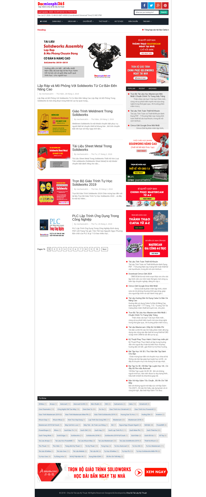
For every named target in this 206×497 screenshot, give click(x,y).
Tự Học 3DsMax (110, 451)
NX (112, 425)
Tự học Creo (43, 456)
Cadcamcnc (118, 404)
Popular (131, 89)
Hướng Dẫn (146, 415)
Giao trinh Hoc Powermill (144, 409)
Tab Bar (147, 21)
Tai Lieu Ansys (44, 441)
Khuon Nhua (57, 420)
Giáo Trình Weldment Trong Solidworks (92, 113)
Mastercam (117, 420)
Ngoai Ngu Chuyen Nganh (129, 425)
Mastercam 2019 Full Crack (49, 425)
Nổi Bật (147, 425)
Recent (142, 89)
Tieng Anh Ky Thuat (72, 446)
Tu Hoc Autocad (120, 446)
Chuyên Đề (88, 21)
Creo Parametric (45, 409)
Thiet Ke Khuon (150, 441)
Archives (152, 89)
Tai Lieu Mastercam (105, 441)
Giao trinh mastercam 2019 (49, 415)
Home (43, 21)
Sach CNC (84, 430)
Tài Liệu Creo (61, 451)
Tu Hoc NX (136, 446)
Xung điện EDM (95, 456)
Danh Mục (57, 21)
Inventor (159, 415)
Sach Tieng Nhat (45, 435)
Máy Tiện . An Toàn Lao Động (94, 425)
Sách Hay (73, 21)
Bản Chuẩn (133, 21)
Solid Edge (61, 435)
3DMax (41, 404)
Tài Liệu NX (94, 451)
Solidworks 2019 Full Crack (115, 435)
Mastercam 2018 (134, 420)
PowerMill (160, 425)
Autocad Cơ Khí (79, 404)
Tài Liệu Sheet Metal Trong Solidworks (92, 147)
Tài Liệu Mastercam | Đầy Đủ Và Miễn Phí (146, 327)
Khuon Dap (43, 420)
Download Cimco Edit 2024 (140, 274)
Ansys (52, 404)
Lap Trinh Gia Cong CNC (97, 420)
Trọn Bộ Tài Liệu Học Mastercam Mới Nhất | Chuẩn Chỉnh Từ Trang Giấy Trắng (147, 95)
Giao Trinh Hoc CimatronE (119, 409)
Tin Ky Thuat (89, 446)
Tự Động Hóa (59, 456)
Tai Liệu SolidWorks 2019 (129, 441)
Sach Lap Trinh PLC (115, 430)
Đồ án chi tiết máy (114, 456)
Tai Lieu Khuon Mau (85, 441)
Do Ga (101, 409)
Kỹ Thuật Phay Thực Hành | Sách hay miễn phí (148, 339)
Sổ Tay (161, 435)
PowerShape (43, 430)
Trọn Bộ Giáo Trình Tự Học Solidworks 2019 (92, 182)
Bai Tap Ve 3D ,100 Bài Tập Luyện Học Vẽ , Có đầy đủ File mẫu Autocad (148, 367)
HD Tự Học (119, 21)
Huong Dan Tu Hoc (128, 415)
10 (97, 249)
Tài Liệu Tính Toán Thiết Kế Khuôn (145, 111)
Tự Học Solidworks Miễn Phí (147, 451)
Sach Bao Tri (69, 430)
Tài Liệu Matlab (78, 451)
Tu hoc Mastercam (153, 446)
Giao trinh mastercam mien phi (76, 415)
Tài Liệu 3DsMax (45, 451)
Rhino (56, 430)
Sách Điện (135, 435)
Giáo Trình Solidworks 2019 (104, 415)
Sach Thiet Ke (152, 430)
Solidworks (75, 435)
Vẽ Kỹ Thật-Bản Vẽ (76, 456)
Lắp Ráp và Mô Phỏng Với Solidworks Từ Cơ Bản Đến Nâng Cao (77, 87)
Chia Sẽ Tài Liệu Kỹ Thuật (136, 493)
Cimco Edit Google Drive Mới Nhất (144, 125)
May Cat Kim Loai (71, 425)
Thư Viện (56, 446)
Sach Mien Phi (135, 430)
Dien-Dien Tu (87, 409)
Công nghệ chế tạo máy (66, 409)
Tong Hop (105, 446)
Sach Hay (98, 430)
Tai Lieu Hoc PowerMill (63, 441)
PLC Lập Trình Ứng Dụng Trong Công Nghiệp (95, 217)
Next (104, 249)
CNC (106, 404)
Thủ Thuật (104, 21)
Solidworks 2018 (92, 435)
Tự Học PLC (126, 451)
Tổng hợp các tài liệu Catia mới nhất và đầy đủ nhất (167, 30)
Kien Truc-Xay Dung (75, 420)
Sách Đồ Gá (149, 435)
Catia (131, 404)
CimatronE (143, 404)
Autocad (63, 404)
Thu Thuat (42, 446)
